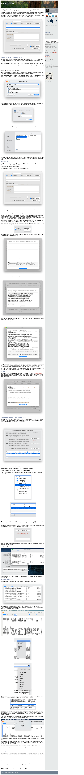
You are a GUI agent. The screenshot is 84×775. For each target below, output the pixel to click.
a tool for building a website (52, 82)
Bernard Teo (47, 56)
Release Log (55, 52)
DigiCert (17, 224)
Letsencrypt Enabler (38, 373)
